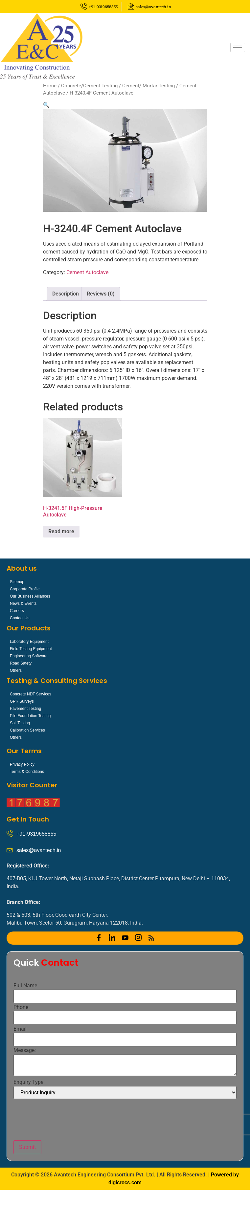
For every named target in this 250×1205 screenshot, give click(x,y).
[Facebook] (99, 938)
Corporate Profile (25, 589)
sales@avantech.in (38, 850)
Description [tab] (65, 294)
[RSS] (151, 938)
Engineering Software (29, 656)
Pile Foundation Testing (30, 715)
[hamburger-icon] (237, 47)
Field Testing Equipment (31, 648)
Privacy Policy (22, 764)
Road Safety (21, 663)
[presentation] (63, 1119)
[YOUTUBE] (125, 938)
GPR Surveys (22, 701)
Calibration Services (27, 730)
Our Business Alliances (30, 596)
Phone (20, 1007)
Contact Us (19, 618)
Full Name (25, 985)
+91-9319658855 (36, 834)
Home (50, 86)
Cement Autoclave (87, 272)
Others (16, 670)
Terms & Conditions (27, 771)
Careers (17, 610)
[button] (46, 105)
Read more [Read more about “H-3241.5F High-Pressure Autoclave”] (61, 531)
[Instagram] (138, 938)
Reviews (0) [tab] (101, 294)
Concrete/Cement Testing (89, 86)
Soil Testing (20, 723)
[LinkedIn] (112, 938)
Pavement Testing (25, 708)
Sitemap (17, 582)
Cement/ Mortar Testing (148, 86)
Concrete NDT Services (30, 694)
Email (20, 1029)
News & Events (23, 603)
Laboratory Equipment (29, 641)
